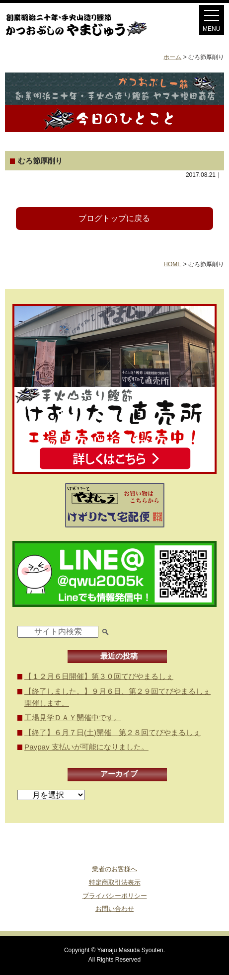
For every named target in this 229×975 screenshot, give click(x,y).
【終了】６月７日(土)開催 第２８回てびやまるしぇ (112, 732)
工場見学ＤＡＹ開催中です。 (72, 717)
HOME (172, 264)
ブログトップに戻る (114, 218)
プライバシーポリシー (114, 896)
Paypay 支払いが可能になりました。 (86, 747)
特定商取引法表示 (115, 882)
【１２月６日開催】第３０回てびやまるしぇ (98, 676)
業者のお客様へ (114, 869)
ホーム (172, 57)
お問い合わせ (114, 908)
